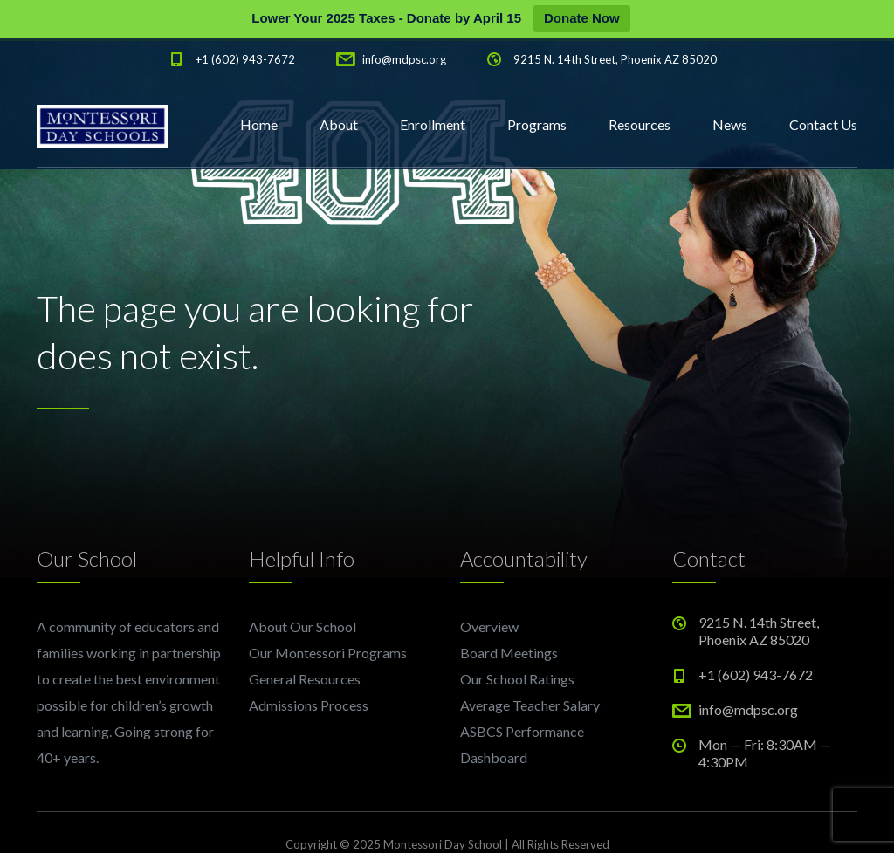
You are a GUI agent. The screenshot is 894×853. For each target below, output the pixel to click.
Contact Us (823, 124)
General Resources (305, 679)
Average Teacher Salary (530, 705)
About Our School (302, 626)
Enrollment (432, 124)
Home (259, 124)
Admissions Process (308, 705)
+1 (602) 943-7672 (245, 59)
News (729, 124)
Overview (489, 626)
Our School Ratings (517, 679)
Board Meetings (509, 652)
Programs (537, 124)
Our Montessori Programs (328, 652)
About (339, 124)
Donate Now (582, 17)
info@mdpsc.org (404, 59)
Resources (639, 124)
